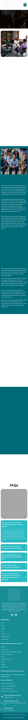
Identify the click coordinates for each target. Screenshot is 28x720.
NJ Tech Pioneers (19, 717)
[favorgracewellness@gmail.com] (2, 696)
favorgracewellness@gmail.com (12, 695)
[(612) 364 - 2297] (2, 709)
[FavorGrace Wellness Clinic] (1, 703)
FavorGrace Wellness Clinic (11, 701)
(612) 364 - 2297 (8, 708)
